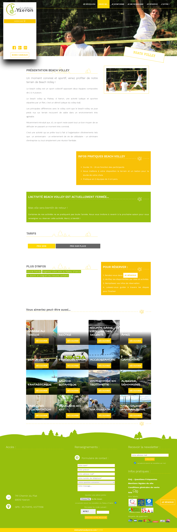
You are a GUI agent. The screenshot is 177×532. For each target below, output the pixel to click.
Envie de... (103, 4)
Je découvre (89, 4)
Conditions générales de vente (144, 487)
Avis (133, 492)
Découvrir (41, 341)
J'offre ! (165, 4)
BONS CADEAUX (20, 55)
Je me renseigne (135, 4)
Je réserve (152, 4)
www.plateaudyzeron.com (85, 530)
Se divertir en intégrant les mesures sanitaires (48, 275)
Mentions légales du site (140, 483)
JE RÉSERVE (131, 275)
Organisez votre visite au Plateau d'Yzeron (61, 271)
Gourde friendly (34, 271)
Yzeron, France (20, 34)
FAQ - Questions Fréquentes (142, 479)
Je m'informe (117, 4)
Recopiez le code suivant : (95, 507)
